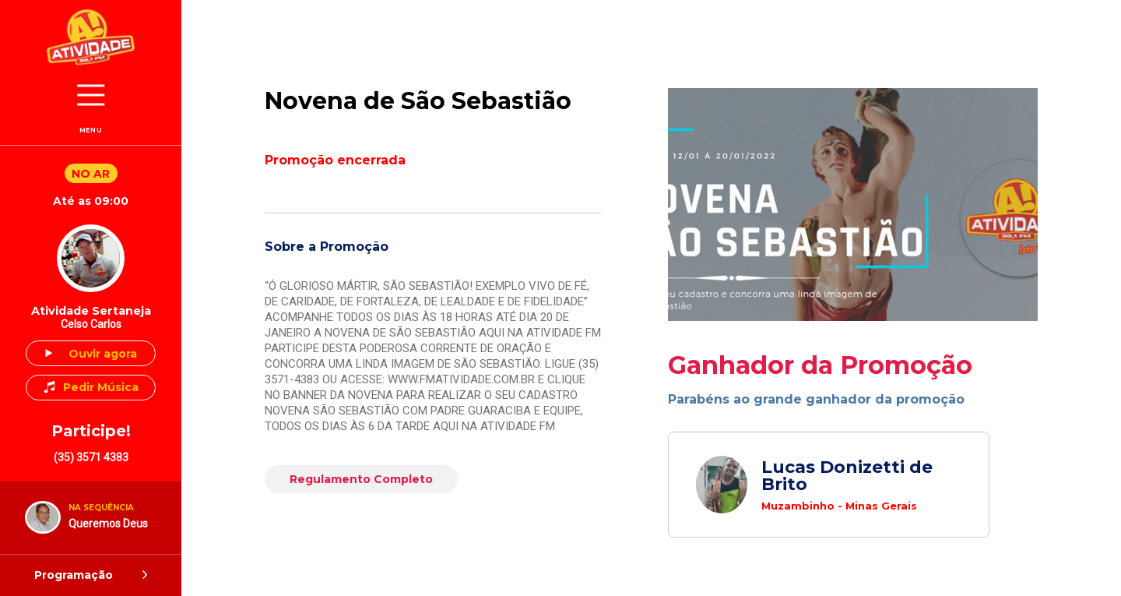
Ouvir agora (103, 354)
